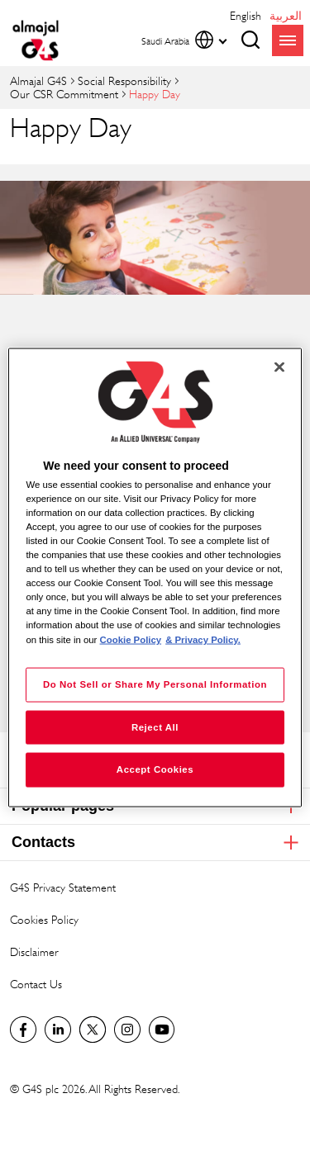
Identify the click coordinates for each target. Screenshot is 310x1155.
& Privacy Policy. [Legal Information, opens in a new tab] (203, 639)
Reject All (155, 726)
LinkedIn (58, 1029)
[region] (154, 577)
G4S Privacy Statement (63, 887)
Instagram (127, 1029)
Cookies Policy (44, 919)
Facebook (23, 1029)
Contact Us (36, 984)
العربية (285, 15)
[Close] (279, 366)
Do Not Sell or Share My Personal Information (155, 684)
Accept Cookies (155, 769)
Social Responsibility (124, 80)
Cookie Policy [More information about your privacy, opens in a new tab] (131, 639)
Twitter (92, 1029)
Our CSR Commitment (64, 94)
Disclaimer (34, 951)
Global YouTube (162, 1029)
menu (287, 40)
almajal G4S (38, 80)
